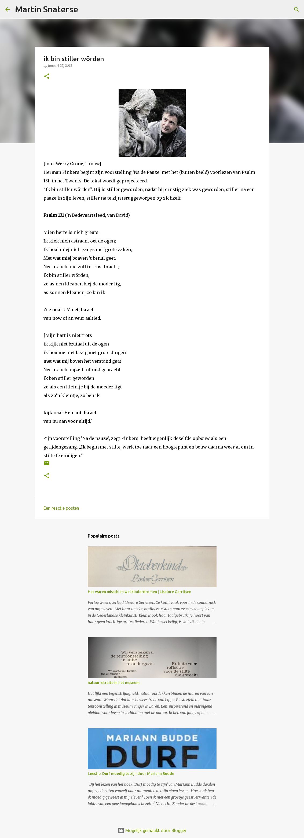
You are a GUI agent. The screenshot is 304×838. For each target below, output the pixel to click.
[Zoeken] (86, 9)
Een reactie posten (61, 508)
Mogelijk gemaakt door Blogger (152, 830)
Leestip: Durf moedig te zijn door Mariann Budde (131, 773)
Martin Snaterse (46, 9)
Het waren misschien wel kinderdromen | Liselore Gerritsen (139, 592)
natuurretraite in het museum (114, 683)
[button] (46, 76)
